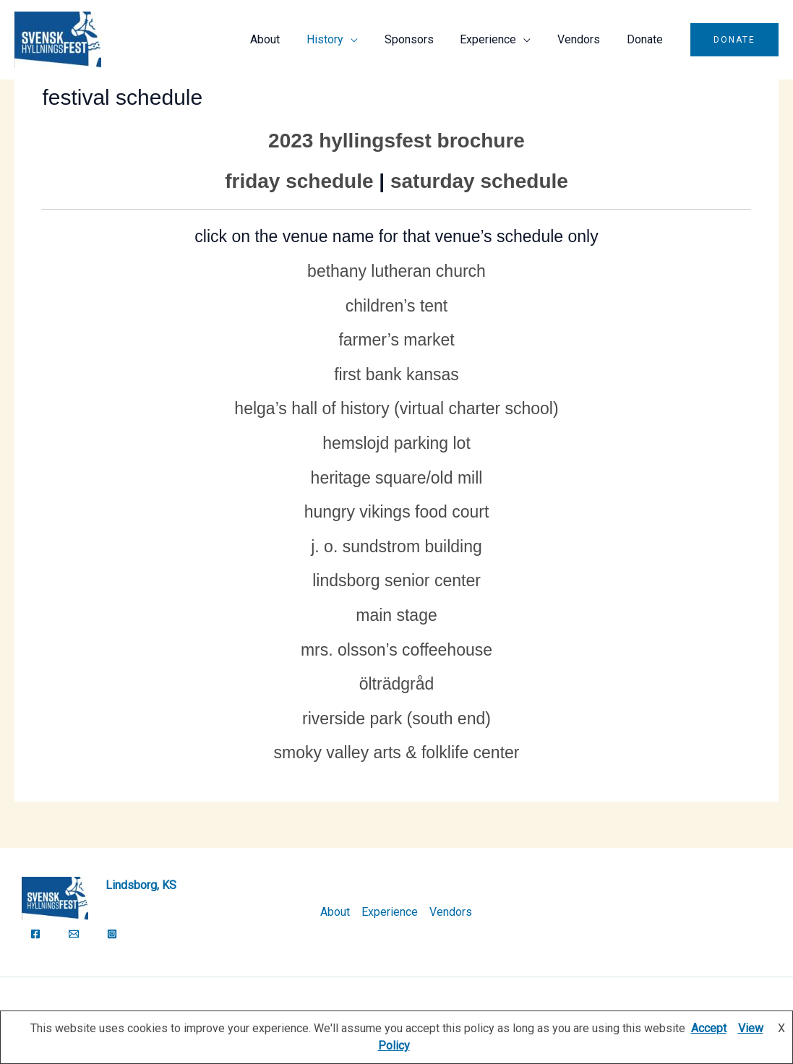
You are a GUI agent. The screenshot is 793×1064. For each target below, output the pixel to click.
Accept (708, 1028)
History (340, 39)
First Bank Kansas (396, 374)
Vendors (583, 39)
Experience (496, 39)
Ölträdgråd (396, 683)
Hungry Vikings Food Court (396, 511)
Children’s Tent (397, 305)
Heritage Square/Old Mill (397, 477)
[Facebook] (35, 934)
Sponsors (420, 39)
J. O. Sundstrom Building (396, 546)
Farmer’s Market (396, 339)
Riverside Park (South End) (396, 718)
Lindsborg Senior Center (396, 580)
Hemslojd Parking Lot (396, 443)
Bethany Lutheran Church (396, 271)
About (284, 39)
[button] (734, 39)
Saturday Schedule (479, 181)
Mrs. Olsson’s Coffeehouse (396, 649)
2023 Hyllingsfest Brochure (396, 140)
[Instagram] (112, 934)
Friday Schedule (299, 181)
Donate (646, 39)
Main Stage (396, 615)
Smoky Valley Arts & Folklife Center (396, 752)
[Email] (73, 934)
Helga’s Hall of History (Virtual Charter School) (396, 408)
